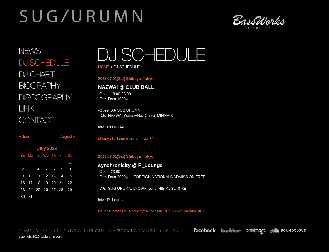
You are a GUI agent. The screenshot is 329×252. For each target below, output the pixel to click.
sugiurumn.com (110, 20)
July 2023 (47, 148)
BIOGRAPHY (40, 85)
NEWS (30, 51)
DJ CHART (37, 74)
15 (70, 176)
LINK (26, 108)
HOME (103, 67)
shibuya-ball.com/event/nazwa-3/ (125, 139)
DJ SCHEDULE (44, 62)
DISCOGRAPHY (45, 97)
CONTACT (37, 120)
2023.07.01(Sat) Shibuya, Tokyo (126, 79)
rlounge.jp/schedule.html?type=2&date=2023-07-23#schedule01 (151, 211)
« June (24, 136)
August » (67, 136)
